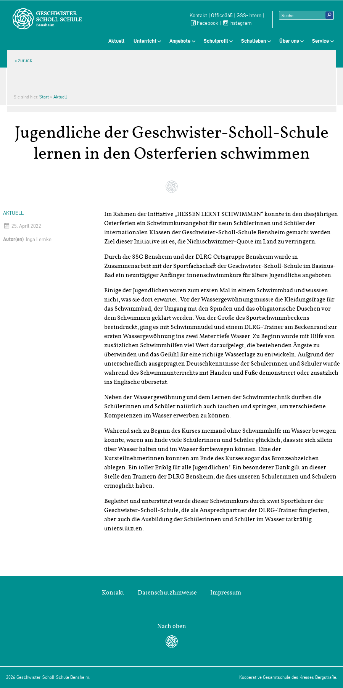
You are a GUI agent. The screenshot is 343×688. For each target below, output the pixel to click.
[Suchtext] (306, 15)
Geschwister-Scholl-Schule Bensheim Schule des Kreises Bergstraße (47, 18)
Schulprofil (216, 41)
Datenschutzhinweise (167, 592)
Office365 (222, 15)
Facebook (204, 23)
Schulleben (253, 41)
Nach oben (171, 626)
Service (320, 41)
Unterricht (145, 41)
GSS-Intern (249, 15)
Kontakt (198, 15)
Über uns (289, 41)
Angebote (179, 41)
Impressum (225, 592)
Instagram (237, 23)
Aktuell (116, 41)
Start (44, 96)
